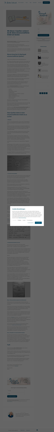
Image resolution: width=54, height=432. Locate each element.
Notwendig (14, 220)
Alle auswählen (38, 222)
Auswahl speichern (31, 222)
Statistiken (19, 220)
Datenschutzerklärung (22, 217)
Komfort (23, 220)
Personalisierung (29, 220)
